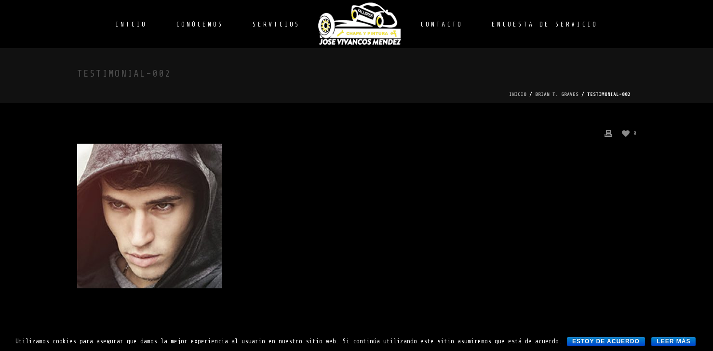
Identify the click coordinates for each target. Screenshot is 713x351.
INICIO (131, 24)
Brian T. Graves (556, 94)
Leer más (673, 341)
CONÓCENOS (200, 24)
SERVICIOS (276, 24)
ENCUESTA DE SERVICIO (545, 24)
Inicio (517, 94)
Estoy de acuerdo (606, 341)
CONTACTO (441, 24)
